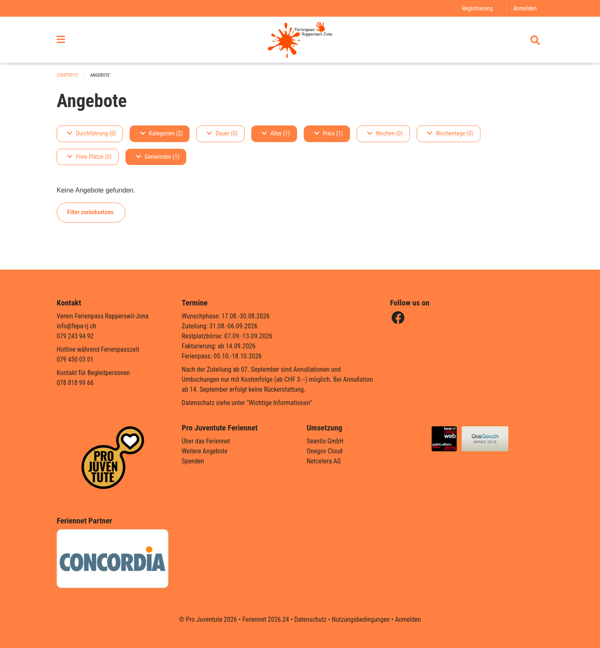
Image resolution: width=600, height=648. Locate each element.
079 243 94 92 (75, 336)
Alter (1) (276, 133)
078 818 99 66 (75, 383)
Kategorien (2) (161, 133)
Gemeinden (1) (157, 156)
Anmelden (525, 8)
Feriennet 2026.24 (264, 619)
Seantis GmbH (325, 441)
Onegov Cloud (325, 451)
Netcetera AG (324, 461)
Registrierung (476, 8)
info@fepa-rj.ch (77, 326)
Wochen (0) (385, 133)
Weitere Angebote (205, 451)
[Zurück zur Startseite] (299, 41)
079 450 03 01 (75, 359)
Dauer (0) (222, 133)
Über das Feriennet (206, 441)
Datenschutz (310, 619)
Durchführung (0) (91, 133)
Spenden (193, 461)
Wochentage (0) (450, 133)
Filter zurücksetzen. (91, 212)
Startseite (67, 75)
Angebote (100, 75)
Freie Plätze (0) (89, 156)
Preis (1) (328, 133)
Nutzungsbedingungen (361, 619)
